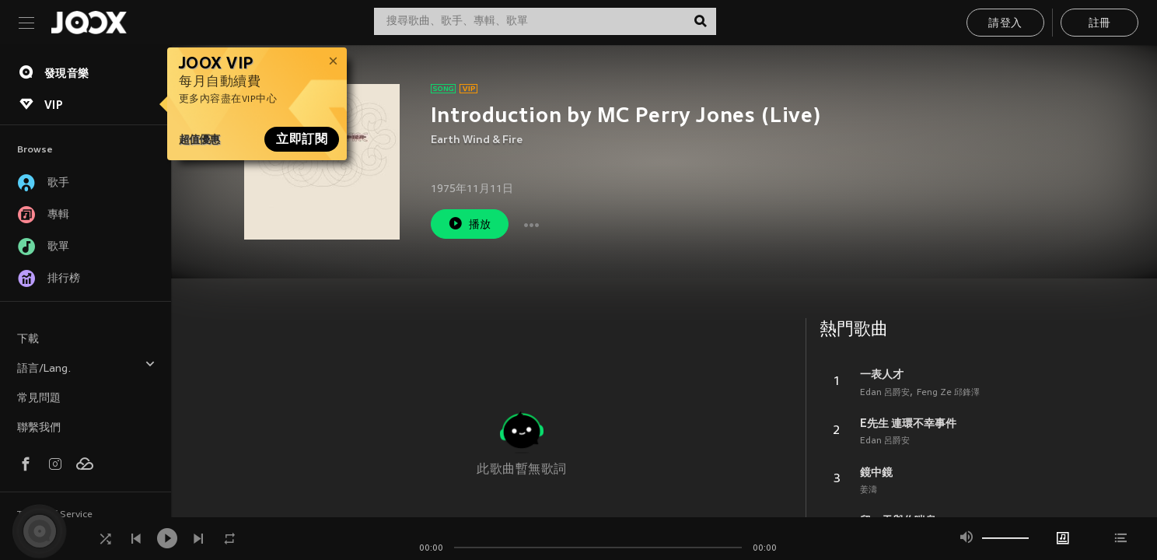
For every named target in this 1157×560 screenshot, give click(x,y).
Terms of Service (55, 514)
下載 (28, 339)
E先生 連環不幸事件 (908, 423)
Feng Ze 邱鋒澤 (948, 392)
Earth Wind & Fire (477, 140)
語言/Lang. (86, 367)
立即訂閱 (301, 139)
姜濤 (868, 490)
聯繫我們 (39, 428)
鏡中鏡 (876, 472)
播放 (469, 223)
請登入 (1005, 24)
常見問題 (39, 398)
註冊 (1100, 24)
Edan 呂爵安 (885, 392)
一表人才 (882, 374)
